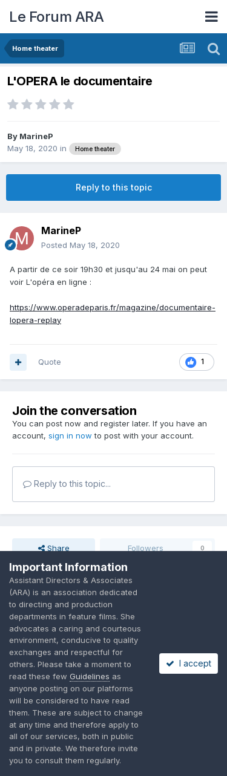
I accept (188, 663)
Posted (80, 245)
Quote (49, 362)
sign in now (70, 435)
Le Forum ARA (56, 16)
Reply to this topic (114, 187)
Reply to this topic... (67, 483)
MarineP (36, 136)
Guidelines (90, 676)
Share (54, 548)
